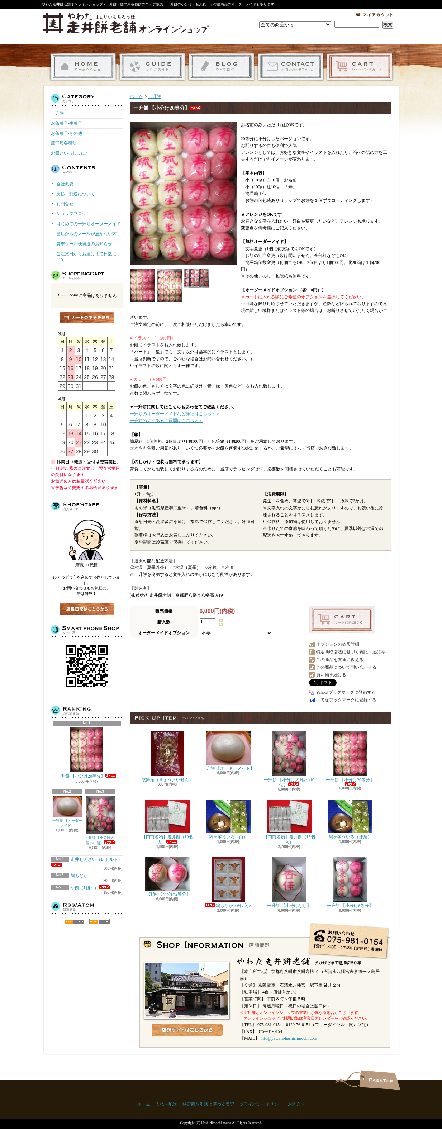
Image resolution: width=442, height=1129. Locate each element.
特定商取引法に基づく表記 (208, 1104)
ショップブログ (221, 67)
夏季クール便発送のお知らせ (84, 243)
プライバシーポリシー (260, 1104)
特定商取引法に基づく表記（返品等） (352, 651)
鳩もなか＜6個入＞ (228, 882)
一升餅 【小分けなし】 (289, 882)
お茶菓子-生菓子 (66, 123)
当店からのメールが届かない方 (86, 233)
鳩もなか (79, 875)
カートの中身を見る (87, 317)
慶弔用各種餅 (64, 143)
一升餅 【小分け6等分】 (350, 882)
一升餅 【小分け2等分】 (167, 877)
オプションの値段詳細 (337, 644)
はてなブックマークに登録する (346, 699)
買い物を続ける (331, 674)
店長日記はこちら (87, 609)
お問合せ (290, 67)
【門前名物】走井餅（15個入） (289, 822)
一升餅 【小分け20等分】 (87, 753)
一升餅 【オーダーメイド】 (67, 812)
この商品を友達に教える (339, 659)
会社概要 (64, 183)
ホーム (83, 67)
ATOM (99, 921)
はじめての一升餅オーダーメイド (88, 223)
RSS (74, 921)
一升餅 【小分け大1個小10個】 (100, 820)
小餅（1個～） (90, 887)
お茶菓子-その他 (66, 133)
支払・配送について (152, 67)
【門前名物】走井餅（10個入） (167, 822)
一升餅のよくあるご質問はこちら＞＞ (166, 420)
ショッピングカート (359, 67)
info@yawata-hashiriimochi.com (289, 1038)
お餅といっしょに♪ (69, 153)
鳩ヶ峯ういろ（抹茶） (350, 819)
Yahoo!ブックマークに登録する (346, 692)
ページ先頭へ (379, 1080)
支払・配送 (166, 1104)
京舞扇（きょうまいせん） (167, 756)
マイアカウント (374, 15)
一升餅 (57, 113)
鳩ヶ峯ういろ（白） (228, 819)
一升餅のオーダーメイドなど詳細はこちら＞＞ (175, 413)
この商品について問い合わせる (346, 667)
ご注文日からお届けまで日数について (88, 256)
